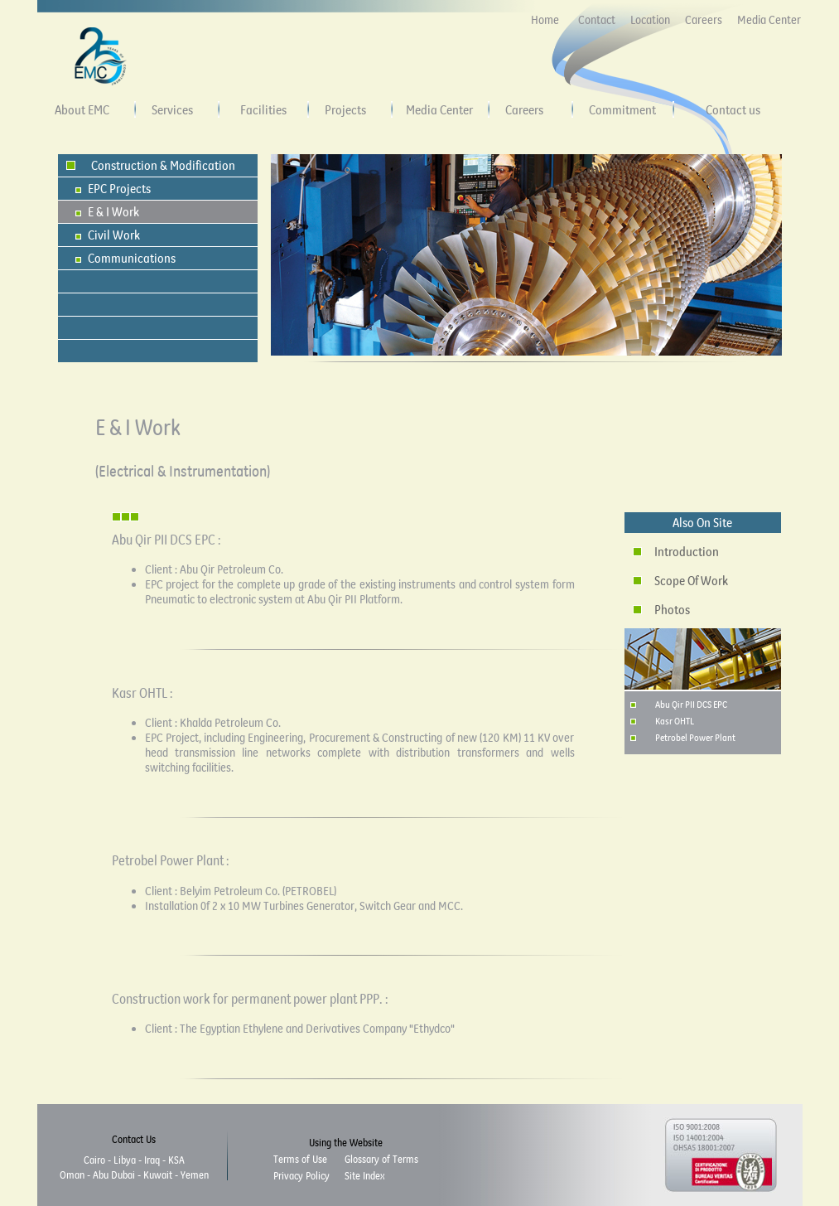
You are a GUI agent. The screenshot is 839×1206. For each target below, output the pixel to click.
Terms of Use (300, 1158)
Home (545, 19)
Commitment (622, 109)
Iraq (152, 1159)
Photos (672, 609)
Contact (596, 19)
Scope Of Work (691, 580)
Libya (124, 1159)
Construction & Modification (163, 165)
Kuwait (157, 1174)
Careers (703, 19)
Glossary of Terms (381, 1158)
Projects (345, 109)
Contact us (733, 109)
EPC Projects (119, 188)
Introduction (686, 551)
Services (172, 109)
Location (650, 19)
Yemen (195, 1174)
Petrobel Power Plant (695, 737)
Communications (132, 257)
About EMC (82, 109)
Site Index (364, 1175)
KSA (176, 1159)
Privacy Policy (301, 1175)
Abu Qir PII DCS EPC (691, 704)
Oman (72, 1174)
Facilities (263, 109)
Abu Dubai (114, 1174)
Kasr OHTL (674, 720)
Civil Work (114, 234)
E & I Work (113, 211)
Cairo (94, 1159)
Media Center (769, 19)
